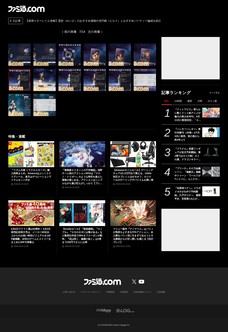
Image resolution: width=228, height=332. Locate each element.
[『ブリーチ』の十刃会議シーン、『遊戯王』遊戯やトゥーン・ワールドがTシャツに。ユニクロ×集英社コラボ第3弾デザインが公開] (211, 172)
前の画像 (70, 31)
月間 (199, 101)
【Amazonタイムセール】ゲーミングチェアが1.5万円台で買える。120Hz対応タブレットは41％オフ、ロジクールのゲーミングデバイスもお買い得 (133, 175)
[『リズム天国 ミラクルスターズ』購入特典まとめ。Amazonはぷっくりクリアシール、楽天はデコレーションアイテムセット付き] (31, 154)
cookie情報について (142, 292)
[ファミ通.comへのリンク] (26, 9)
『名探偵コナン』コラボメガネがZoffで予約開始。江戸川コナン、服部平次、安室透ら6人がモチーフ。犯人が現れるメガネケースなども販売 (187, 194)
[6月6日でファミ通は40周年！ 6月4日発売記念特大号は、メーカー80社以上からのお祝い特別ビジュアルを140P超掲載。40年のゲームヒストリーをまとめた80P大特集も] (31, 213)
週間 (189, 101)
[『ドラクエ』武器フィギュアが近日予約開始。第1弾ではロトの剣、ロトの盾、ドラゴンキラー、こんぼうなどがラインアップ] (211, 152)
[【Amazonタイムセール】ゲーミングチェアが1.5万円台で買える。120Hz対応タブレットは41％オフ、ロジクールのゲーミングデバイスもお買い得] (133, 154)
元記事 (15, 21)
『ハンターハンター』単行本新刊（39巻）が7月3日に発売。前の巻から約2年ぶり (187, 134)
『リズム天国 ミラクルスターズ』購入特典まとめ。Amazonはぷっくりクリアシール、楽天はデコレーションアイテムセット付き (31, 175)
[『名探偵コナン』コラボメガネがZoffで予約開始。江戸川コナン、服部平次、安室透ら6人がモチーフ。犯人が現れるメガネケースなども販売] (211, 191)
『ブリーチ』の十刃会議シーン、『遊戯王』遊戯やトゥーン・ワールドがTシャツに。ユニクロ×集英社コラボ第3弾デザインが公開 (187, 174)
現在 (166, 101)
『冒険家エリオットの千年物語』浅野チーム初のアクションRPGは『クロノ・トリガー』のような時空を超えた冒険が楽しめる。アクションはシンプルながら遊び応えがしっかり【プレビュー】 (82, 177)
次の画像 (94, 31)
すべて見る (215, 93)
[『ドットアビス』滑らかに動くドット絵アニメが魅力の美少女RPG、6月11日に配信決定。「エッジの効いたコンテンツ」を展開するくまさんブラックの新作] (211, 113)
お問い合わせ (69, 292)
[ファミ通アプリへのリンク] (103, 310)
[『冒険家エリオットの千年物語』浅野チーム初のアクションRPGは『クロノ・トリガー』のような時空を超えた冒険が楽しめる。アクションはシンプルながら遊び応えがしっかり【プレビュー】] (82, 154)
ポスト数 (212, 101)
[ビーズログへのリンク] (125, 310)
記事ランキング (176, 92)
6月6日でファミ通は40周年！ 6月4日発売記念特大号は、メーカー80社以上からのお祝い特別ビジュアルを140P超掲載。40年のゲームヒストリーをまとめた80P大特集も (31, 235)
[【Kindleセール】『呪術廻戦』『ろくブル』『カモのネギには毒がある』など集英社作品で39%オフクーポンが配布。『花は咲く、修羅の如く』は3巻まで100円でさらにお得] (82, 213)
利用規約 (110, 292)
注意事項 (124, 292)
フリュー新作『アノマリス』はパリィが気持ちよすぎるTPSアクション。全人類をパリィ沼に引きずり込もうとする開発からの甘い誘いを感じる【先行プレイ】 (133, 235)
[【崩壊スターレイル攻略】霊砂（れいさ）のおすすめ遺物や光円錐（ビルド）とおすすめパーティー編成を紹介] (19, 55)
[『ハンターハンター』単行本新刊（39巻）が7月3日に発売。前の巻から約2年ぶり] (211, 132)
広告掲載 (161, 292)
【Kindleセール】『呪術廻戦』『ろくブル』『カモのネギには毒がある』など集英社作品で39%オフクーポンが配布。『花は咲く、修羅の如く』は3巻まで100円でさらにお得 (82, 235)
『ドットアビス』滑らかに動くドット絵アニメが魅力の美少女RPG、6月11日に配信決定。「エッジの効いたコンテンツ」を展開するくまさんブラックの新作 (187, 115)
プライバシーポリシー (91, 292)
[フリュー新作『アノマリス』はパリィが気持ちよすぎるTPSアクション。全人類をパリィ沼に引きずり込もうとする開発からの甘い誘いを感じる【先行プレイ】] (133, 213)
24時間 (178, 101)
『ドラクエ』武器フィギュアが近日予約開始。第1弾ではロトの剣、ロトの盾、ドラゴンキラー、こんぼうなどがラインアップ (187, 154)
